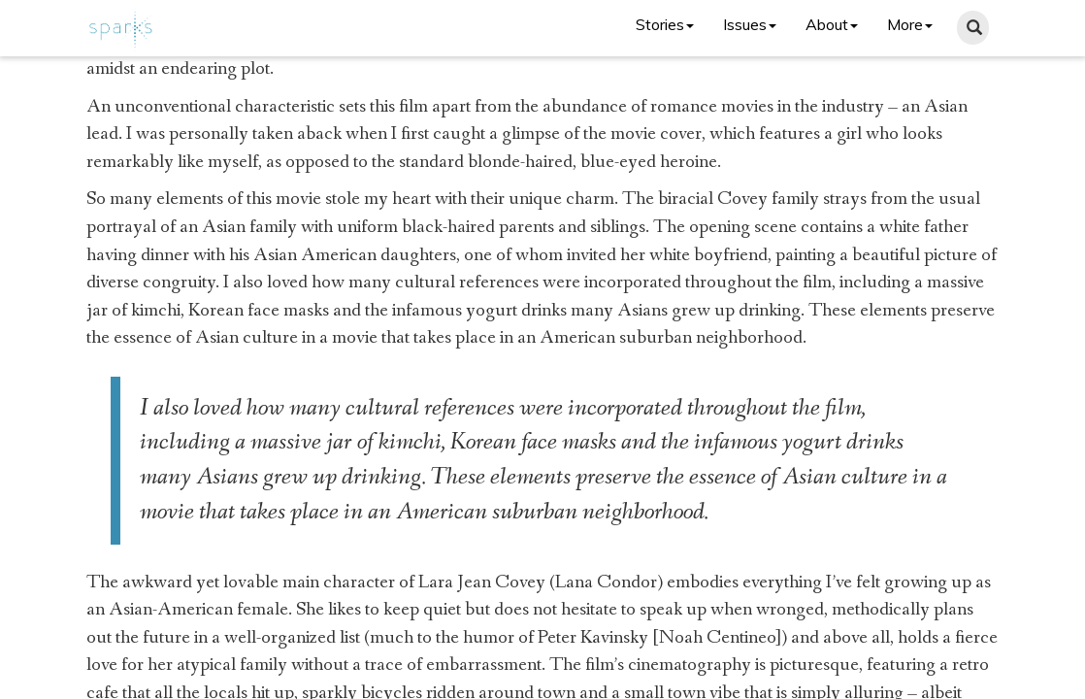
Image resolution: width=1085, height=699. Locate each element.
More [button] (910, 24)
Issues (749, 24)
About (832, 24)
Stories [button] (665, 24)
